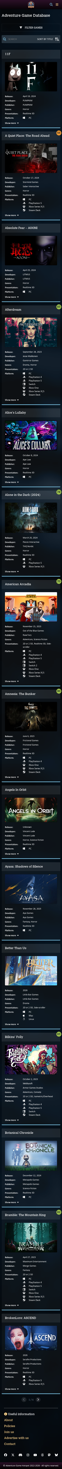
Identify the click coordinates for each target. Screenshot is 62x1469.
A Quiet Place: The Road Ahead (27, 136)
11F (7, 54)
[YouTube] (35, 1455)
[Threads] (42, 1455)
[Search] (51, 4)
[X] (12, 1455)
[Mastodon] (49, 1455)
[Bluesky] (56, 1455)
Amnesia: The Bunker (20, 694)
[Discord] (20, 1455)
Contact (9, 1444)
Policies (9, 1426)
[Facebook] (5, 1455)
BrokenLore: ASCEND (20, 1318)
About (8, 1420)
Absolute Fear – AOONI (21, 228)
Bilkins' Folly (14, 1037)
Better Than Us (15, 948)
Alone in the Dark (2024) (22, 495)
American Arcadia (18, 584)
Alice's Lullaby (15, 412)
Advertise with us (16, 1438)
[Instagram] (28, 1455)
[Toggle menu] (57, 4)
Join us (9, 1432)
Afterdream (13, 310)
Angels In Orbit (15, 790)
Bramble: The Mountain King (25, 1215)
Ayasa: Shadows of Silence (24, 866)
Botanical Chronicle (19, 1133)
